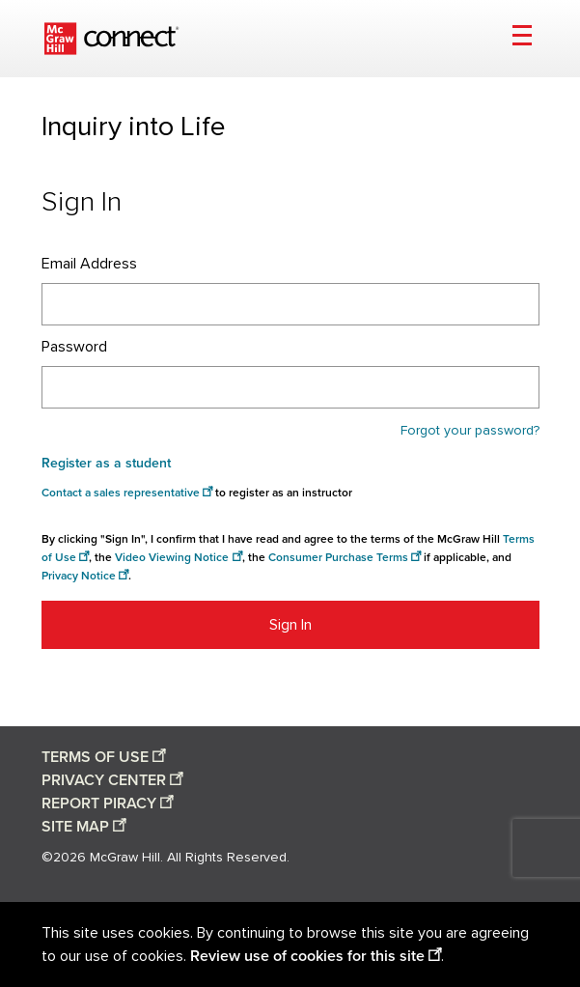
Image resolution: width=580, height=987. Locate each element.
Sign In (290, 625)
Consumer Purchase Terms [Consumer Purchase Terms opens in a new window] (338, 557)
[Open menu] (522, 38)
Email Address (89, 263)
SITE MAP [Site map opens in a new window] (75, 826)
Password (74, 346)
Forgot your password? (469, 430)
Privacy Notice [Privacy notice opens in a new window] (78, 576)
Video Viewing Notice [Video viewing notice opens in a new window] (172, 557)
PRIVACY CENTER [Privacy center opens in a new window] (103, 780)
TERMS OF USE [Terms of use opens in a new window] (95, 757)
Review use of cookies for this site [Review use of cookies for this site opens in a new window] (307, 956)
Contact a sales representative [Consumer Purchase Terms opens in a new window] (120, 493)
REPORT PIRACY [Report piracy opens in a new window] (98, 803)
